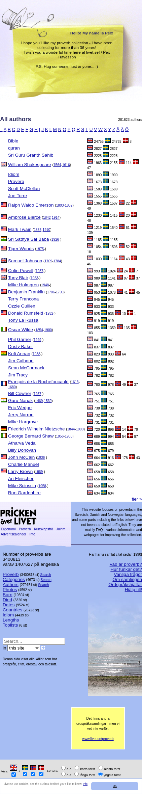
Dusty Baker (20, 346)
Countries (12, 609)
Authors (11, 584)
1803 (60, 205)
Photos (10, 589)
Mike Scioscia (22, 485)
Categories (14, 579)
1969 (39, 472)
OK (115, 786)
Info (85, 784)
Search (45, 575)
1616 (66, 165)
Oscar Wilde (20, 329)
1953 (34, 278)
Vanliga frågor (128, 574)
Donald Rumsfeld (25, 313)
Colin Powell (20, 270)
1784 (57, 261)
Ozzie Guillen (21, 306)
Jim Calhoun (21, 360)
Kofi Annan (19, 353)
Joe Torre (17, 195)
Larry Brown (20, 471)
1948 (45, 285)
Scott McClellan (24, 188)
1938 (36, 354)
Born (7, 594)
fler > (137, 499)
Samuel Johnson (25, 260)
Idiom (13, 174)
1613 (75, 382)
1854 (39, 330)
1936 (41, 457)
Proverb (16, 181)
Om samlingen (127, 579)
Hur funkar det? (126, 569)
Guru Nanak (20, 400)
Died (7, 599)
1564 (57, 165)
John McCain (21, 457)
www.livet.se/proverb (97, 739)
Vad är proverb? (126, 564)
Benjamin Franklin (26, 291)
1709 (48, 261)
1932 (49, 313)
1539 (48, 401)
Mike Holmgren (23, 284)
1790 (60, 292)
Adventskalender (13, 534)
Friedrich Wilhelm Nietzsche (36, 428)
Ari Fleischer (21, 478)
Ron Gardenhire (24, 492)
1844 (71, 429)
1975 (40, 249)
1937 (39, 271)
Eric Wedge (20, 407)
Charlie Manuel (23, 464)
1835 (37, 230)
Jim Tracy (18, 374)
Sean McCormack (26, 367)
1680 (12, 387)
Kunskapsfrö (43, 529)
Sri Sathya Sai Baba (28, 239)
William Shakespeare (29, 164)
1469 (39, 401)
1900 (48, 330)
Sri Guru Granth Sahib (31, 155)
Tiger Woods (21, 248)
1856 (60, 436)
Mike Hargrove (23, 421)
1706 (51, 292)
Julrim (60, 529)
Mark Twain (19, 229)
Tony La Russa (23, 320)
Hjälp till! (133, 589)
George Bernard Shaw (31, 436)
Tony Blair (18, 277)
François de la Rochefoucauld (38, 381)
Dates (9, 604)
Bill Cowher (19, 393)
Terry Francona (23, 298)
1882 (69, 205)
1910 (46, 230)
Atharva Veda (22, 443)
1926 (55, 239)
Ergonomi (8, 529)
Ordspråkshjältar (125, 584)
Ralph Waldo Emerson (31, 205)
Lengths (11, 620)
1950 (69, 436)
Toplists (10, 625)
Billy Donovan (22, 450)
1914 (56, 217)
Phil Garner (19, 339)
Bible (13, 140)
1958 (42, 486)
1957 (37, 394)
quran (14, 148)
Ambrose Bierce (24, 217)
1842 (47, 217)
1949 (37, 340)
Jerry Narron (21, 414)
